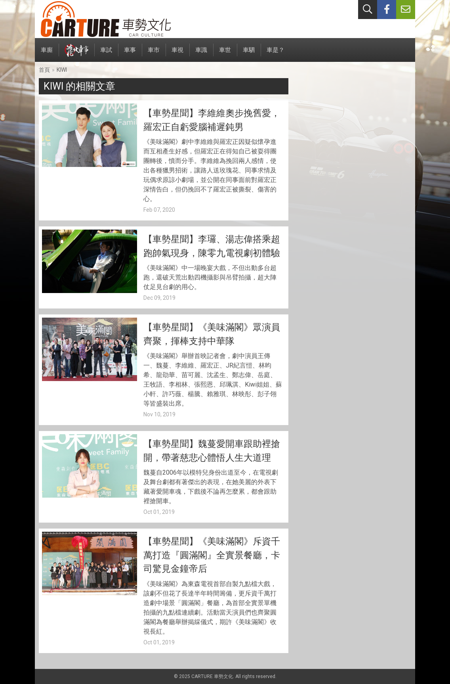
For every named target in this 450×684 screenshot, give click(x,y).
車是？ (275, 54)
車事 (130, 54)
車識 (201, 54)
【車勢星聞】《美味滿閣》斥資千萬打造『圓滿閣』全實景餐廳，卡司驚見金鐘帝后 (211, 555)
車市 (154, 54)
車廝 (47, 54)
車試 (106, 54)
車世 (225, 54)
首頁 (44, 70)
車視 (177, 54)
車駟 (249, 54)
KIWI (62, 70)
